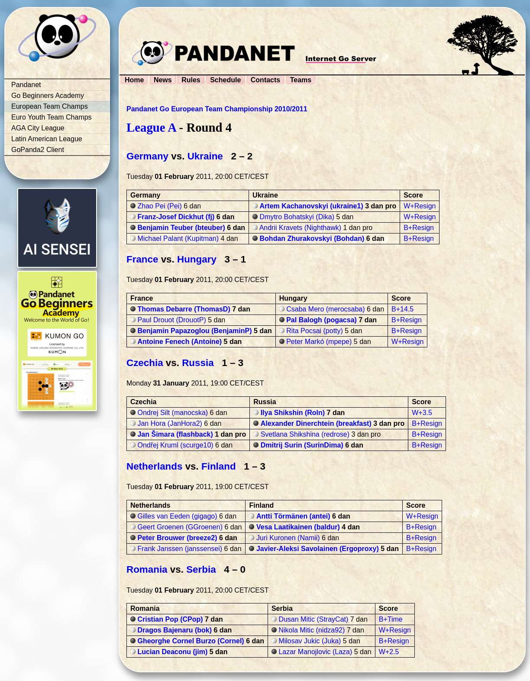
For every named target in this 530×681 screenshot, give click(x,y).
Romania (147, 569)
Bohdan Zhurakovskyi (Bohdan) (312, 238)
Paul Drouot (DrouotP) (171, 320)
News (163, 80)
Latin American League (46, 139)
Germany (147, 156)
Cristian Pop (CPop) (170, 619)
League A (151, 127)
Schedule (225, 80)
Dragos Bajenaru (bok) (174, 630)
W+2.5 (389, 651)
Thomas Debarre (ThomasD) (183, 309)
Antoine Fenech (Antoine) (179, 341)
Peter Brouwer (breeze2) (177, 538)
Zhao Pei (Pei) (159, 206)
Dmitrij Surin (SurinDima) (302, 445)
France (142, 259)
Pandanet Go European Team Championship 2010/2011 (216, 109)
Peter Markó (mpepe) (319, 341)
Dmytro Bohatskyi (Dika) (297, 217)
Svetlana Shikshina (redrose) (305, 434)
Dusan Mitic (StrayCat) (313, 619)
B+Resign (419, 227)
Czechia (144, 362)
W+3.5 (422, 412)
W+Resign (420, 206)
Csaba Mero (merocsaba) (325, 309)
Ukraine (205, 156)
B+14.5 (402, 309)
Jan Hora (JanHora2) (169, 423)
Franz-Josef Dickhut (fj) (175, 217)
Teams (301, 80)
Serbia (201, 569)
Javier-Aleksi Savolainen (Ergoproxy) (317, 548)
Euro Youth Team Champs (51, 117)
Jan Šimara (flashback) (175, 434)
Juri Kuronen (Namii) (288, 538)
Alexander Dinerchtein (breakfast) (316, 423)
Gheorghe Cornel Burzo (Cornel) (190, 641)
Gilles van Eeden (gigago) (177, 516)
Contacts (265, 80)
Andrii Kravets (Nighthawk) (300, 227)
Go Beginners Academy (47, 95)
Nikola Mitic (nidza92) (311, 630)
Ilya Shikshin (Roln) (293, 412)
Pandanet (26, 84)
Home (134, 80)
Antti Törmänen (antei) (293, 516)
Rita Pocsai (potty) (314, 330)
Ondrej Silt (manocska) (172, 412)
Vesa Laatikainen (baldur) (298, 527)
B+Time (391, 619)
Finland (218, 466)
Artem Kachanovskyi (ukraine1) (311, 206)
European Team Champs (49, 106)
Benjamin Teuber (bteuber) (181, 227)
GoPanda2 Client (37, 149)
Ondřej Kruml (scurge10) (175, 445)
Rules (190, 80)
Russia (197, 362)
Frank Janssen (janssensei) (179, 548)
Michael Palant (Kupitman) (178, 238)
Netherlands (154, 466)
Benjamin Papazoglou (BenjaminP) (194, 330)
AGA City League (38, 128)
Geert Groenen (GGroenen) (180, 527)
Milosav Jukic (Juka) (309, 641)
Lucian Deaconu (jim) (172, 651)
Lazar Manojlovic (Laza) (315, 651)
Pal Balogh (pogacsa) (321, 320)
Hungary (197, 259)
